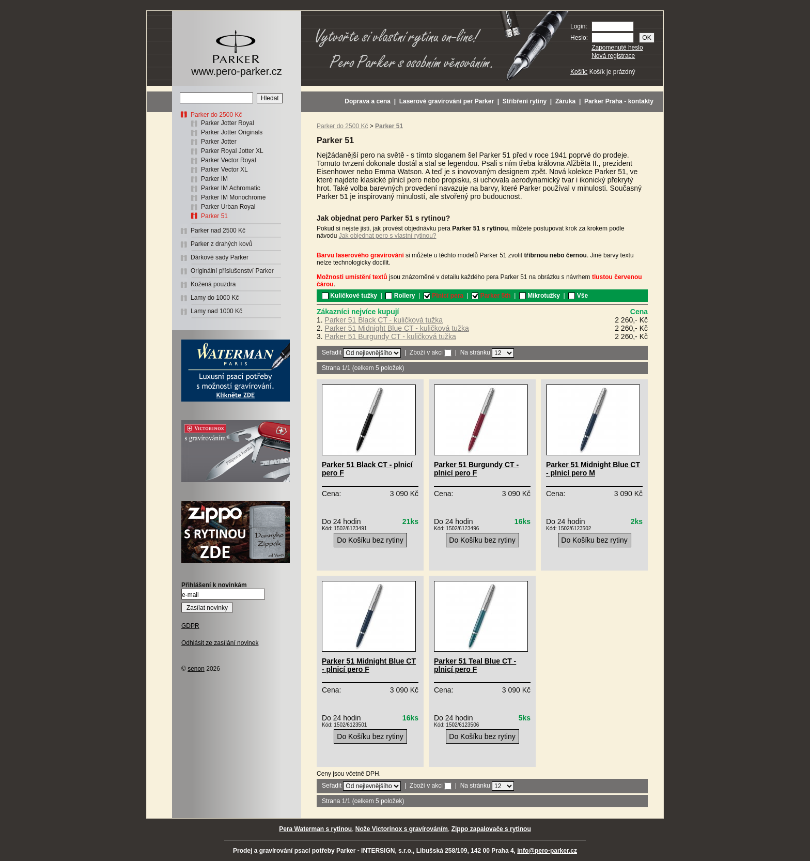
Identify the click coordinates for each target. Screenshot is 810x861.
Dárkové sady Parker (219, 257)
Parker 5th (491, 295)
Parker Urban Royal (228, 206)
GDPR (190, 625)
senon (196, 668)
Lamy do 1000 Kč (215, 297)
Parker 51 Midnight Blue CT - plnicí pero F (369, 665)
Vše (578, 295)
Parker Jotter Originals (231, 132)
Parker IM (214, 178)
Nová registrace (613, 55)
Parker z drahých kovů (221, 244)
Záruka (565, 101)
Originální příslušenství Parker (232, 270)
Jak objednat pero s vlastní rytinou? (388, 235)
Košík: (578, 71)
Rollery (400, 295)
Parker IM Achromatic (230, 188)
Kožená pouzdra (213, 284)
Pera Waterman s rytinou (315, 829)
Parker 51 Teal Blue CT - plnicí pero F (475, 665)
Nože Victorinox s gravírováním (401, 829)
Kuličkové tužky (349, 295)
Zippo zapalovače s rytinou (491, 829)
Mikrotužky (539, 295)
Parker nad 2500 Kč (218, 230)
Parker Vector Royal (228, 160)
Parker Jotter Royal (227, 123)
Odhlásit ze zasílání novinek (219, 643)
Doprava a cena (368, 101)
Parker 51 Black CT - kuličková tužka (384, 320)
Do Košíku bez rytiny (370, 540)
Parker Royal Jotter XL (232, 151)
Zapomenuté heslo (617, 47)
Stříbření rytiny (525, 101)
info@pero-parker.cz (547, 850)
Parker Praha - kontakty (618, 101)
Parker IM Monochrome (233, 197)
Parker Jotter (219, 141)
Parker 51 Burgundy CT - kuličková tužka (390, 336)
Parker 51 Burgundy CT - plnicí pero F (476, 468)
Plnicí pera (443, 295)
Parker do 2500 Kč (216, 114)
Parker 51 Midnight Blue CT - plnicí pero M (593, 468)
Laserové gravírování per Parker (446, 101)
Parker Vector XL (224, 169)
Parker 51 (214, 216)
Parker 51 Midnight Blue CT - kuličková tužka (397, 328)
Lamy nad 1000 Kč (216, 311)
